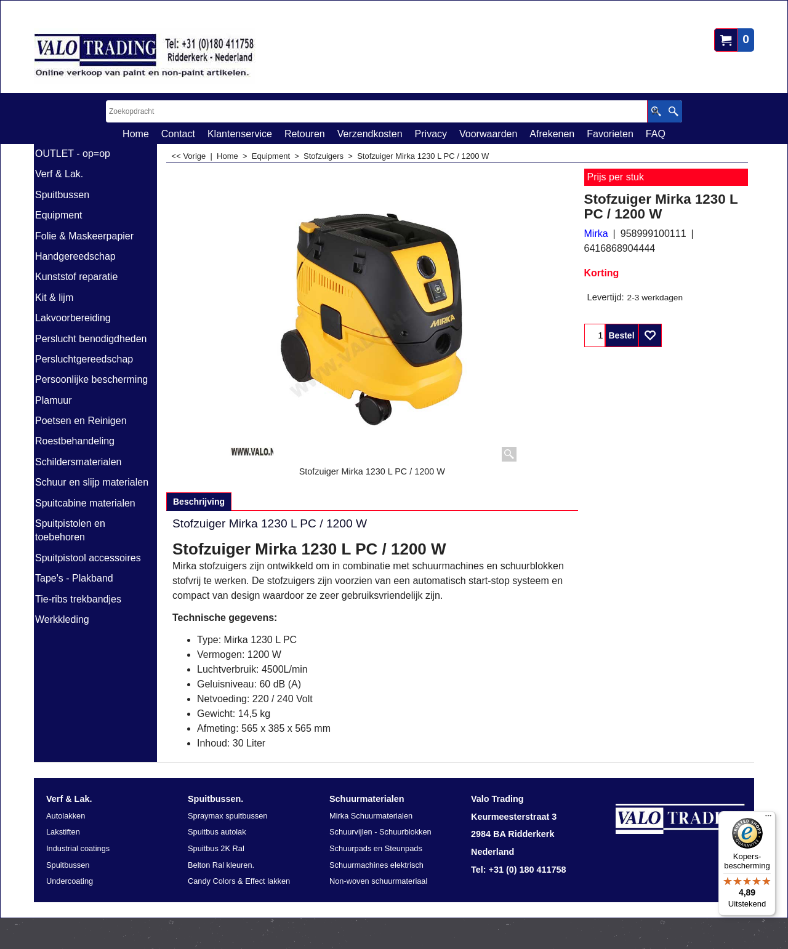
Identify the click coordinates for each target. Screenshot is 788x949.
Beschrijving (199, 502)
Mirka (596, 233)
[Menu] (768, 818)
